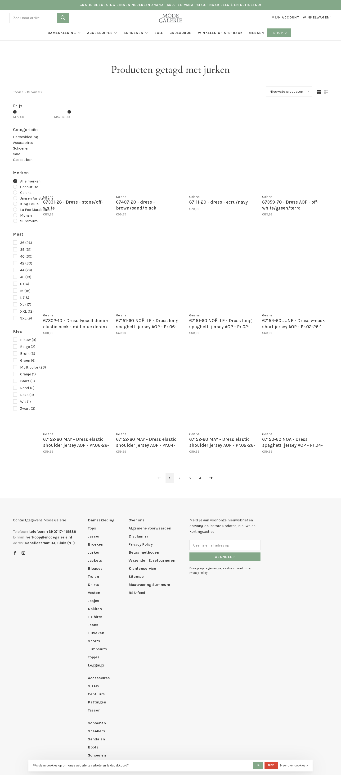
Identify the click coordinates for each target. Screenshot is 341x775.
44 (26, 270)
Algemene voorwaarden (150, 487)
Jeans (93, 584)
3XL (26, 318)
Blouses (95, 527)
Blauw (28, 339)
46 (25, 277)
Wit (25, 401)
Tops (92, 487)
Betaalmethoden (144, 511)
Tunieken (96, 592)
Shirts (93, 544)
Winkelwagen (317, 17)
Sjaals (93, 645)
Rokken (95, 568)
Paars (27, 381)
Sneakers (96, 690)
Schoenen (134, 33)
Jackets (95, 519)
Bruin (27, 353)
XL (25, 304)
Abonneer (225, 516)
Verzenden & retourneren (152, 519)
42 (26, 263)
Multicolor (33, 367)
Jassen (94, 495)
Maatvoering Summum (149, 544)
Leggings (96, 624)
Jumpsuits (97, 608)
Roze (27, 394)
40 (26, 256)
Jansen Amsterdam (36, 198)
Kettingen (97, 661)
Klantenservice (142, 527)
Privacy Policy (141, 503)
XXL (27, 311)
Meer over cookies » (294, 765)
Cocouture (29, 187)
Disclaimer (138, 495)
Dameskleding (62, 33)
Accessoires (100, 33)
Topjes (93, 616)
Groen (28, 360)
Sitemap (136, 535)
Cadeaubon (181, 33)
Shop (280, 33)
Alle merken (30, 181)
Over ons (136, 479)
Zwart (27, 408)
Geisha (25, 192)
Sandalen (96, 698)
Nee (271, 765)
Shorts (94, 600)
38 (25, 249)
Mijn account (285, 17)
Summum (29, 221)
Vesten (94, 552)
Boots (93, 706)
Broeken (95, 503)
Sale (158, 33)
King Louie (29, 204)
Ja (258, 765)
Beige (27, 346)
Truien (93, 535)
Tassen (94, 669)
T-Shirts (95, 576)
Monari (26, 215)
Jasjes (93, 560)
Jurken (94, 511)
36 (26, 242)
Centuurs (96, 653)
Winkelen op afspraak (220, 33)
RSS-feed (137, 552)
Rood (27, 388)
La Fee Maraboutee (36, 209)
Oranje (28, 374)
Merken (256, 33)
